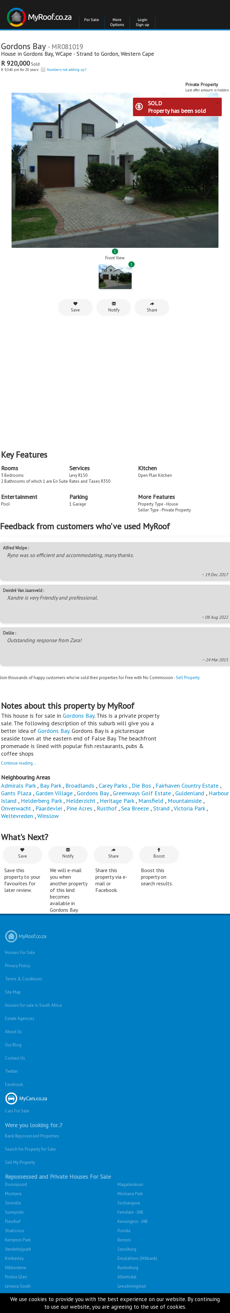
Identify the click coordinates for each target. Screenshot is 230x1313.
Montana (13, 1194)
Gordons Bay (38, 53)
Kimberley (14, 1258)
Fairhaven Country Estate (186, 785)
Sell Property (188, 677)
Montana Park (130, 1194)
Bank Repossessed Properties (32, 1136)
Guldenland (189, 793)
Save (75, 307)
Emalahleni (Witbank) (137, 1258)
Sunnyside (14, 1212)
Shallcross (14, 1230)
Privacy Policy (17, 965)
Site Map (13, 992)
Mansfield (150, 800)
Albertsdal (127, 1277)
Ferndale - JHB (130, 1212)
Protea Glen (16, 1277)
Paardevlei (48, 808)
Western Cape (137, 53)
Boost (159, 853)
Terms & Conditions (23, 979)
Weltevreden (17, 816)
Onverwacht (16, 808)
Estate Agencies (19, 1018)
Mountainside (185, 800)
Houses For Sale (20, 952)
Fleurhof (12, 1221)
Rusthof (107, 808)
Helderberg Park (41, 800)
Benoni (124, 1240)
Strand (161, 808)
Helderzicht (80, 800)
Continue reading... (18, 763)
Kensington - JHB (132, 1221)
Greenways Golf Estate (142, 793)
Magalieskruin (130, 1184)
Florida (123, 1230)
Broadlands (79, 785)
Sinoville (13, 1203)
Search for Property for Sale (30, 1149)
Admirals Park (18, 785)
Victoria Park (189, 808)
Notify (113, 307)
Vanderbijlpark (18, 1249)
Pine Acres (79, 808)
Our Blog (13, 1045)
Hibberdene (15, 1267)
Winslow (48, 816)
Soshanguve (128, 1203)
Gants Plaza (16, 793)
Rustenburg (127, 1267)
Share (152, 307)
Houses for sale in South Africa (33, 1005)
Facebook (14, 1084)
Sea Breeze (135, 808)
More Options (117, 22)
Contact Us (15, 1058)
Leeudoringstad (131, 1286)
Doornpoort (16, 1184)
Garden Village (54, 793)
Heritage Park (117, 800)
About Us (13, 1031)
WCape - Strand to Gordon (86, 53)
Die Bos (141, 785)
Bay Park (50, 785)
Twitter (11, 1071)
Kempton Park (18, 1240)
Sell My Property (20, 1162)
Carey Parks (113, 785)
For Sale (91, 19)
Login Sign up (142, 22)
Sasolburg (126, 1249)
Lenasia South (18, 1286)
